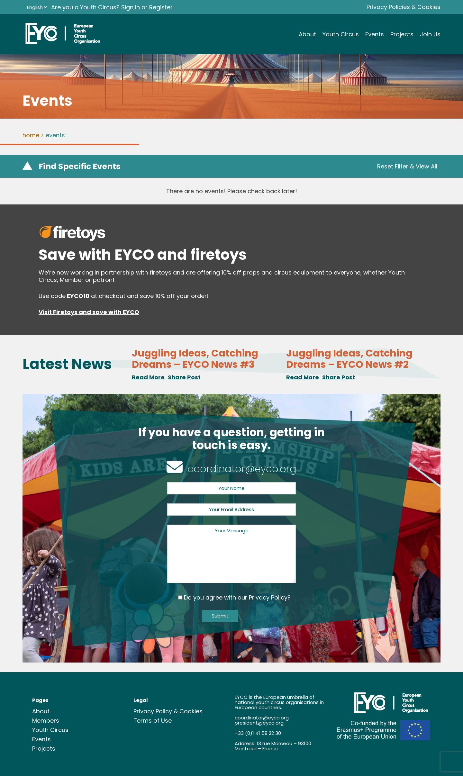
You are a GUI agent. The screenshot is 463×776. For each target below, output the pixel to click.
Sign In (130, 7)
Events (374, 34)
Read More (148, 377)
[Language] (37, 7)
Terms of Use (152, 721)
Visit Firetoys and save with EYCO (89, 312)
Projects (401, 34)
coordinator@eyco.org (231, 466)
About (307, 34)
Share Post (184, 377)
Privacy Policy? (270, 597)
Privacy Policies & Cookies (403, 7)
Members (45, 721)
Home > (33, 135)
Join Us (430, 34)
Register (161, 7)
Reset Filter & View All (407, 166)
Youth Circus (340, 34)
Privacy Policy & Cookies (168, 711)
